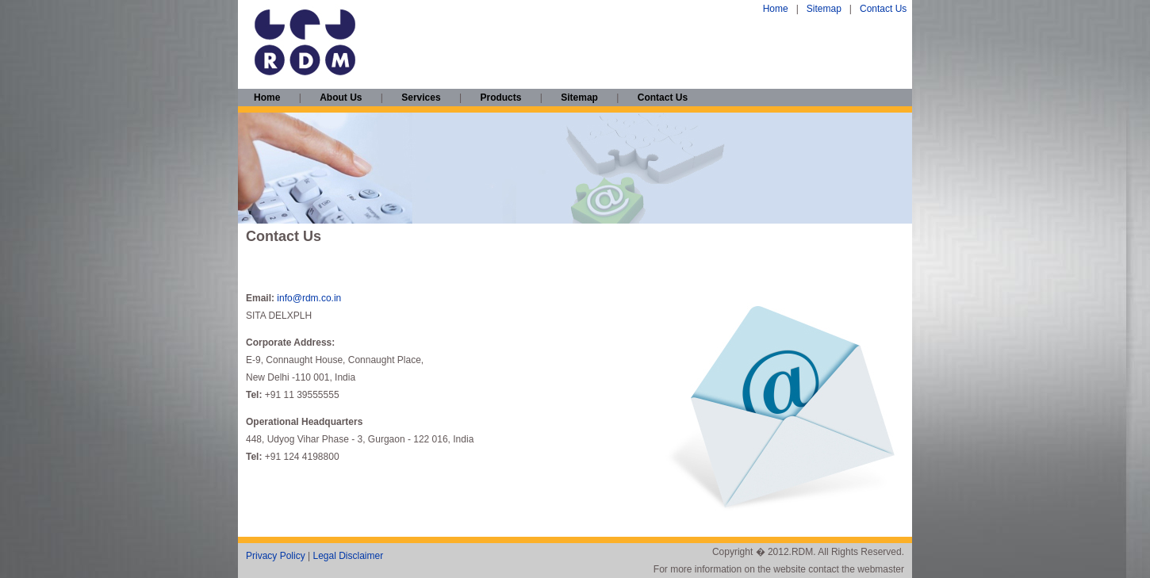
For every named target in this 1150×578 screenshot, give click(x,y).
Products (500, 97)
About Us (341, 97)
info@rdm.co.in (309, 298)
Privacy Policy (275, 555)
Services (420, 97)
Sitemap (824, 8)
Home (775, 8)
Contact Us (883, 8)
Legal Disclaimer (347, 555)
